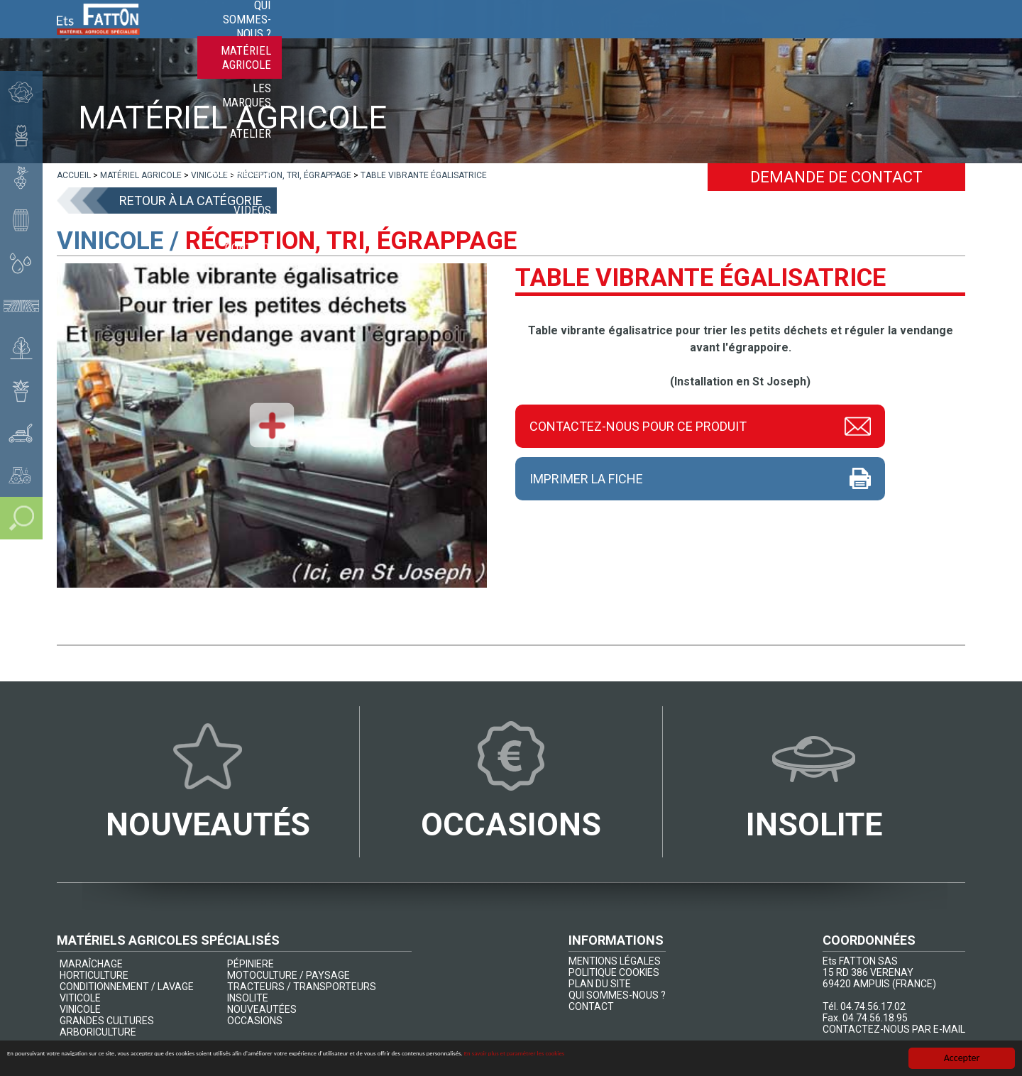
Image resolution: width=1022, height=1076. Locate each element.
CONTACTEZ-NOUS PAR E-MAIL (894, 1029)
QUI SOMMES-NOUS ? (617, 995)
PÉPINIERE (250, 964)
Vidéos (868, 35)
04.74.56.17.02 (873, 1006)
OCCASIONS (254, 1020)
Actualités (797, 35)
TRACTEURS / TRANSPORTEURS (301, 986)
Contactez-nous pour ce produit (638, 424)
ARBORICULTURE (98, 1032)
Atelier (724, 35)
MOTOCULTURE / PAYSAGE (288, 975)
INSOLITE (247, 998)
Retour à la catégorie (191, 200)
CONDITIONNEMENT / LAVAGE (127, 986)
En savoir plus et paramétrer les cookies (813, 1059)
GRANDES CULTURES (107, 1020)
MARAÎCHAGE (91, 964)
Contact (931, 35)
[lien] (74, 175)
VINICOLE (80, 1009)
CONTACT (591, 1006)
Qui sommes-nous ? (416, 35)
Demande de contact (836, 177)
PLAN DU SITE (599, 983)
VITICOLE (80, 998)
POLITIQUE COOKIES (613, 972)
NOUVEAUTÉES (262, 1009)
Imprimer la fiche (586, 478)
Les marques (647, 35)
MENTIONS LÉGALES (614, 961)
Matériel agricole (540, 35)
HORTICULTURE (94, 975)
